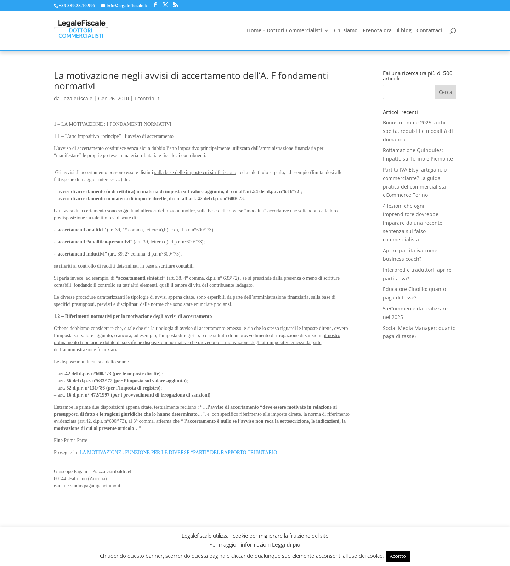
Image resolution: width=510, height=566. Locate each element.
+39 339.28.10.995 (77, 5)
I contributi (148, 98)
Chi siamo (346, 31)
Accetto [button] (398, 556)
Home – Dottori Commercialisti (284, 31)
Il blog (404, 31)
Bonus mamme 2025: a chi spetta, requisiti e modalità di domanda (418, 131)
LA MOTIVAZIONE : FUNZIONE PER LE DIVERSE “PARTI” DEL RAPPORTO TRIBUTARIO (178, 452)
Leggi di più (286, 544)
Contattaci (429, 31)
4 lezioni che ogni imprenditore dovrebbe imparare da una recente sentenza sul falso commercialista (412, 222)
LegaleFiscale (76, 98)
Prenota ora (377, 31)
